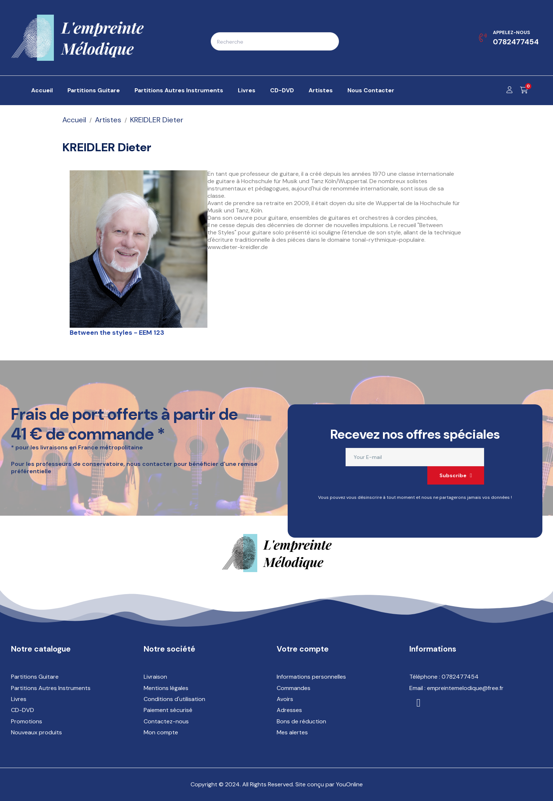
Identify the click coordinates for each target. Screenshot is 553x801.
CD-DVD (22, 710)
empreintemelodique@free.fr (465, 688)
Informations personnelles (311, 677)
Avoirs (285, 699)
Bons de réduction (301, 721)
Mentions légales (166, 688)
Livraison (155, 677)
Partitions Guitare (35, 677)
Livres (18, 699)
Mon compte (161, 732)
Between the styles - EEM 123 (117, 332)
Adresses (289, 710)
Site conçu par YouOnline (329, 784)
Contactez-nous (166, 721)
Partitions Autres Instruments (51, 688)
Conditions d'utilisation (174, 699)
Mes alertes (292, 732)
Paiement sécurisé (168, 710)
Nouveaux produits (36, 732)
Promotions (26, 721)
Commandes (293, 688)
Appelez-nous (511, 32)
